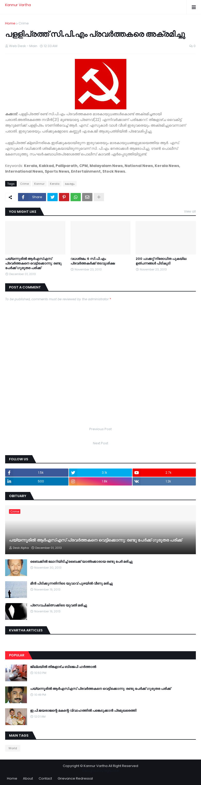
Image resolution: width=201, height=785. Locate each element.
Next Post (100, 443)
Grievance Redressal (75, 778)
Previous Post (100, 429)
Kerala (54, 184)
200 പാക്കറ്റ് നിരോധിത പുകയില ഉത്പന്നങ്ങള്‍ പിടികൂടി (161, 261)
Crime (24, 23)
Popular (16, 655)
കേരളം (70, 184)
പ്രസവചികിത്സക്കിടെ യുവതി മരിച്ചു (58, 605)
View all (190, 211)
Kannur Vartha (18, 4)
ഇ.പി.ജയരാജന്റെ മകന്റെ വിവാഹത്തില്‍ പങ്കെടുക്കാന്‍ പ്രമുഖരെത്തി (83, 710)
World (12, 748)
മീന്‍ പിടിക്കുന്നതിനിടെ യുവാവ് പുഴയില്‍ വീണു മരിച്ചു (71, 583)
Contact (45, 778)
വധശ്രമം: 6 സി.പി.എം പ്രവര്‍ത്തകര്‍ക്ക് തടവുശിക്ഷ (93, 261)
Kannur (39, 184)
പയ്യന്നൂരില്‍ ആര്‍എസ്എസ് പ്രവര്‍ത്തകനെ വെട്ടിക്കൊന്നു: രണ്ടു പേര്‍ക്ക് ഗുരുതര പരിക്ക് (33, 263)
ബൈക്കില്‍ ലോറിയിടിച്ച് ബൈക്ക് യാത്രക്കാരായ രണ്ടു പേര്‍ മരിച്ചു (81, 561)
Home (10, 23)
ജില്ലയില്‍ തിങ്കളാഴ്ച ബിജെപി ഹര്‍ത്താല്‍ (63, 667)
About (28, 778)
